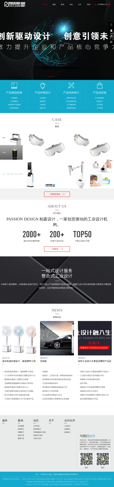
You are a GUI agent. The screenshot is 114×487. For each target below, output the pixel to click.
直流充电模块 (50, 479)
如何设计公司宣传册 (50, 391)
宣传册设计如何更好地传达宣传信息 (56, 379)
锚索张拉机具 (78, 479)
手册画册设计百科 (39, 432)
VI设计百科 (37, 438)
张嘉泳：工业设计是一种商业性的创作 (57, 375)
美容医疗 (21, 429)
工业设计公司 (83, 482)
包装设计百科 (38, 435)
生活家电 (21, 426)
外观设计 (67, 429)
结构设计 (67, 432)
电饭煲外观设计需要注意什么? (16, 387)
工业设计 (67, 426)
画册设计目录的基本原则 (90, 379)
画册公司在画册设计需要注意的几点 (94, 395)
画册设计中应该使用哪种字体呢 (92, 387)
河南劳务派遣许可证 (71, 482)
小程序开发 (87, 479)
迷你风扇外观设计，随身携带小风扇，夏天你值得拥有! (20, 372)
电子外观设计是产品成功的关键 (16, 395)
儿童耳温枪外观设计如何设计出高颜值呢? (20, 391)
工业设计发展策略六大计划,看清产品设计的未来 (20, 399)
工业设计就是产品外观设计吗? (92, 375)
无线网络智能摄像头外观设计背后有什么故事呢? (20, 383)
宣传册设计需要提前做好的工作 (54, 387)
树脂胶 (104, 479)
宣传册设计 (37, 429)
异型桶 (99, 479)
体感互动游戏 (50, 482)
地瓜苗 (94, 479)
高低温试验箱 (41, 479)
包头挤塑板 (69, 479)
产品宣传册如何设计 (50, 383)
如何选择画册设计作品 (89, 399)
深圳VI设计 (32, 479)
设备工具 (21, 435)
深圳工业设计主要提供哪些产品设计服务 (96, 372)
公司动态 (36, 426)
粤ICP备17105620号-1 (81, 484)
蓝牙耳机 (83, 383)
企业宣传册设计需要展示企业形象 (55, 399)
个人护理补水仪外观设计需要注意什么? (20, 375)
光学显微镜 (59, 482)
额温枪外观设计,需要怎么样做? (16, 379)
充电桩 (45, 372)
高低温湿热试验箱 (39, 482)
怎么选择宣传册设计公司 (52, 395)
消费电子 (21, 432)
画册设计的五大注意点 (89, 391)
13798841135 (102, 4)
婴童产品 (21, 438)
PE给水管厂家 (60, 479)
